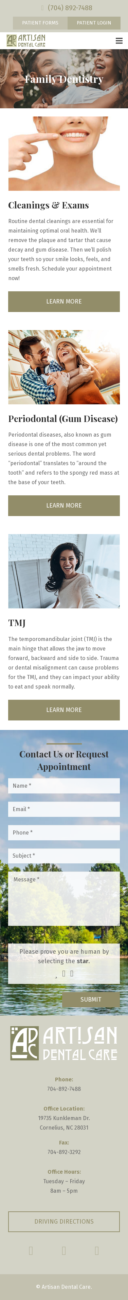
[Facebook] (31, 1250)
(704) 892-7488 (70, 8)
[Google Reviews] (64, 1250)
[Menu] (119, 40)
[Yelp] (97, 1250)
